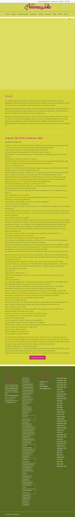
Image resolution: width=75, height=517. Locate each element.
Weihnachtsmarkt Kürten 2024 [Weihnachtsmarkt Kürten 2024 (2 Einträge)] (27, 491)
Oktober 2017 (61, 446)
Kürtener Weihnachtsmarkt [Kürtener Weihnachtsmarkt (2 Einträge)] (27, 446)
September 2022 (62, 398)
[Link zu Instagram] (68, 1)
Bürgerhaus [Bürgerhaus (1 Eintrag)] (26, 421)
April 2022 (60, 407)
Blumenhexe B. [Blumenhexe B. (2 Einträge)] (26, 410)
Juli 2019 (59, 432)
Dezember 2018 (62, 434)
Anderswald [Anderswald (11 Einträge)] (26, 381)
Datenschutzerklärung (43, 1)
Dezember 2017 (62, 441)
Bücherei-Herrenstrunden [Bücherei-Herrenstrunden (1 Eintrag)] (26, 418)
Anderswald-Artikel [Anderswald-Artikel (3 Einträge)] (27, 384)
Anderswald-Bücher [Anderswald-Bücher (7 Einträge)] (27, 387)
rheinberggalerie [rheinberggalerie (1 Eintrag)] (27, 467)
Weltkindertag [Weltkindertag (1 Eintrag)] (26, 498)
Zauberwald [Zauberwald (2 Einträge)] (26, 504)
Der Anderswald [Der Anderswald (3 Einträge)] (27, 424)
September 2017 (62, 448)
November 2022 (62, 394)
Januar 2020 (60, 419)
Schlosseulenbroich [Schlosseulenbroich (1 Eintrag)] (27, 470)
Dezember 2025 (62, 378)
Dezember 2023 (62, 385)
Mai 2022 (59, 405)
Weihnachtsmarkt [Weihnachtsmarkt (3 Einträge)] (27, 482)
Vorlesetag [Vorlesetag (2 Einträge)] (25, 479)
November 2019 (62, 423)
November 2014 (62, 466)
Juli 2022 (59, 401)
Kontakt (61, 1)
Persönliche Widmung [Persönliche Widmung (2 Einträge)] (28, 464)
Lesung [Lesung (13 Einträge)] (31, 450)
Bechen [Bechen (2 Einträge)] (25, 405)
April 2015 (60, 461)
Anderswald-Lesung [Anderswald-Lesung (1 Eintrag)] (28, 390)
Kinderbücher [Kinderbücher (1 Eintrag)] (26, 436)
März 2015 (60, 464)
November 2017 (62, 443)
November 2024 (62, 382)
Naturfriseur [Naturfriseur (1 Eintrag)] (26, 456)
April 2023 (60, 389)
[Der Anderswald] (37, 7)
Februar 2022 (61, 412)
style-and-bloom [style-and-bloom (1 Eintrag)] (27, 476)
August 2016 (60, 457)
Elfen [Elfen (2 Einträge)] (24, 427)
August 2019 (60, 430)
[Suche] (69, 19)
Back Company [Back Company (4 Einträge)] (26, 402)
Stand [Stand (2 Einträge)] (24, 473)
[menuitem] (43, 1)
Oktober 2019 (61, 425)
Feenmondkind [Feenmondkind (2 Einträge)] (30, 427)
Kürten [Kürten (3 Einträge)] (28, 442)
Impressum (54, 1)
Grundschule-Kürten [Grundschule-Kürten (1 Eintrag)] (28, 430)
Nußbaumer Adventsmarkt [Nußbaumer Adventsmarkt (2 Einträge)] (26, 460)
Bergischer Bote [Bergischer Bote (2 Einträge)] (27, 407)
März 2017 (60, 455)
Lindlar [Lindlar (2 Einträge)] (24, 453)
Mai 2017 (59, 452)
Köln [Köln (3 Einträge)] (24, 442)
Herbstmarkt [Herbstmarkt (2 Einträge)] (26, 433)
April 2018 (60, 439)
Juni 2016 (60, 459)
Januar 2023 (60, 392)
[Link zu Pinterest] (65, 1)
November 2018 (62, 437)
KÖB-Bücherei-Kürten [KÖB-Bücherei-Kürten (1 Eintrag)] (28, 439)
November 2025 (62, 380)
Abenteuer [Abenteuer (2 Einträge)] (25, 378)
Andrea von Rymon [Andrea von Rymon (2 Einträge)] (27, 399)
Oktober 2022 (61, 396)
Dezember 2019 (62, 421)
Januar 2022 (60, 414)
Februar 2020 (61, 416)
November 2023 (62, 387)
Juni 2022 (60, 403)
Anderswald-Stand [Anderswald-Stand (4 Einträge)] (27, 393)
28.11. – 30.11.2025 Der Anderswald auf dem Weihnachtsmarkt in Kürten (11, 398)
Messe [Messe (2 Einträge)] (29, 453)
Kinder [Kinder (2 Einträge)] (32, 433)
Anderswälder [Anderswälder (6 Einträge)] (26, 396)
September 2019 (62, 428)
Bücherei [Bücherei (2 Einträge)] (25, 413)
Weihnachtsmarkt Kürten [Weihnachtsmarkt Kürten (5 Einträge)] (27, 486)
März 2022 (60, 410)
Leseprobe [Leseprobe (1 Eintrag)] (25, 450)
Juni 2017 (60, 450)
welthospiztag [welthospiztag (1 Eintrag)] (26, 495)
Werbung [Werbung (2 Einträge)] (25, 501)
